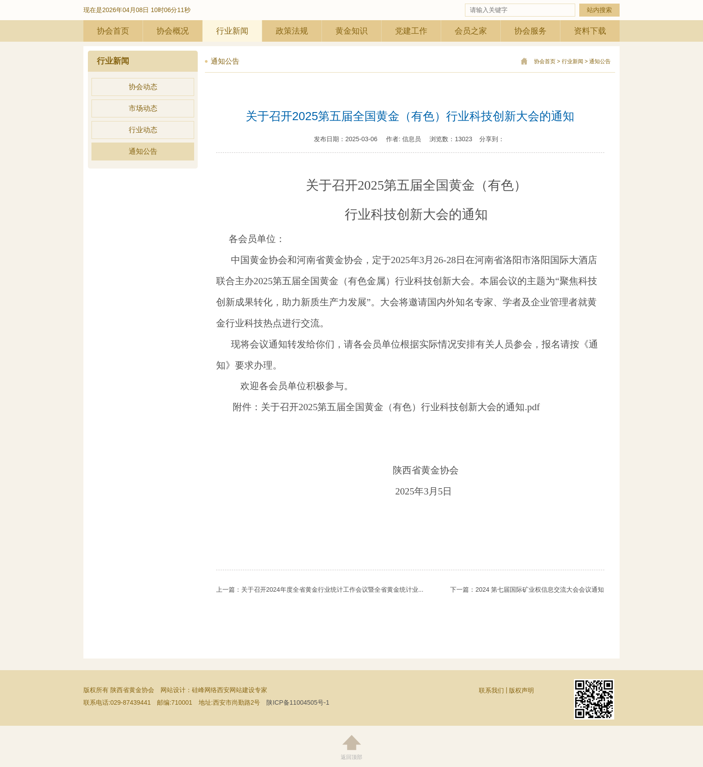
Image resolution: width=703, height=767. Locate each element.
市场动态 (143, 108)
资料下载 (590, 30)
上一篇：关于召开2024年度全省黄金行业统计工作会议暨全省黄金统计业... (320, 589)
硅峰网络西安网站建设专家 (229, 689)
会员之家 (471, 30)
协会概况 (172, 30)
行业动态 (143, 130)
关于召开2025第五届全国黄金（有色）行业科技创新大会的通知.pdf (400, 407)
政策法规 (292, 30)
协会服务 (530, 30)
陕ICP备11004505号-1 (297, 702)
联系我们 (491, 690)
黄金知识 (351, 30)
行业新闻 (232, 30)
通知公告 (143, 151)
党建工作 (411, 30)
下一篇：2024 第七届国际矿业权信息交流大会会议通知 (527, 589)
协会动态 (143, 87)
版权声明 (521, 690)
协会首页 (113, 30)
